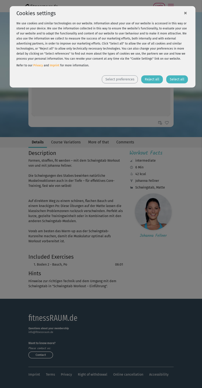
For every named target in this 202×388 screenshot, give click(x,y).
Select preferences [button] (119, 79)
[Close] (185, 12)
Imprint (54, 65)
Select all (177, 79)
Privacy (38, 65)
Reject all (152, 79)
